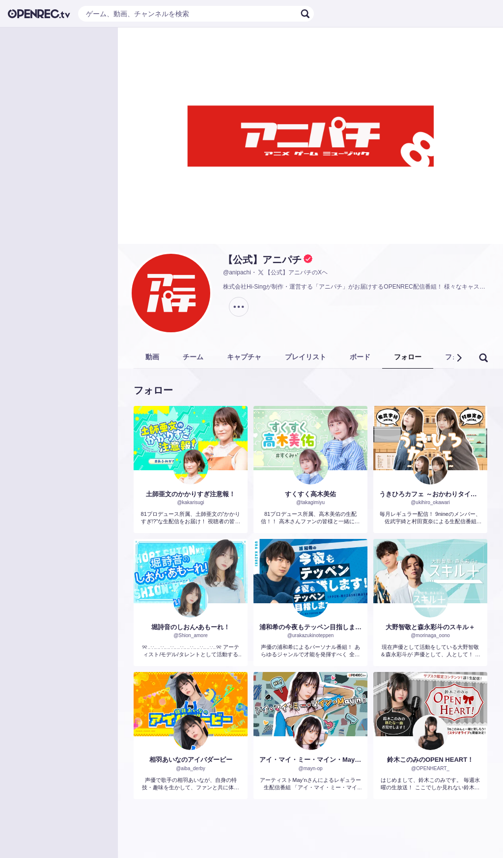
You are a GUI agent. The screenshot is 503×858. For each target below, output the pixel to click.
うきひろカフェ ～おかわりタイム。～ (430, 494)
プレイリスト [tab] (305, 357)
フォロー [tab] (407, 357)
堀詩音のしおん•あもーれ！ (190, 627)
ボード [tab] (360, 357)
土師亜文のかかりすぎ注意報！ (190, 494)
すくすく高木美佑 (310, 494)
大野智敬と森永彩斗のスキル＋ (430, 627)
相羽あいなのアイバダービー (190, 759)
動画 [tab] (152, 357)
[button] (459, 358)
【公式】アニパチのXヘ (292, 272)
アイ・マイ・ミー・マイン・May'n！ (310, 759)
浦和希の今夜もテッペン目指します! (310, 627)
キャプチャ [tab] (244, 357)
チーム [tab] (193, 357)
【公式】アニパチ (262, 259)
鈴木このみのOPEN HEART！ (430, 759)
